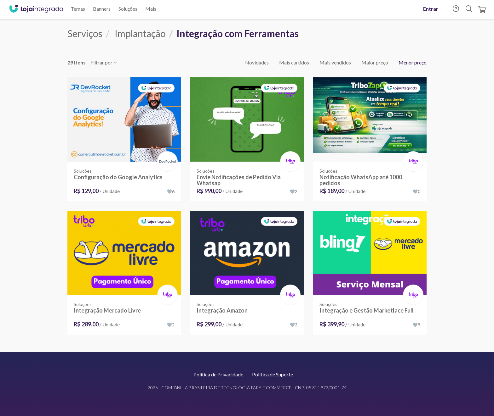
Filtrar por (103, 62)
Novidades (257, 62)
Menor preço (413, 62)
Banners (102, 9)
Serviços (84, 33)
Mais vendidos (335, 62)
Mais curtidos (294, 62)
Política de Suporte (272, 374)
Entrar (430, 9)
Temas (78, 9)
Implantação (140, 33)
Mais (150, 9)
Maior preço (374, 62)
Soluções (127, 9)
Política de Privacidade (218, 374)
